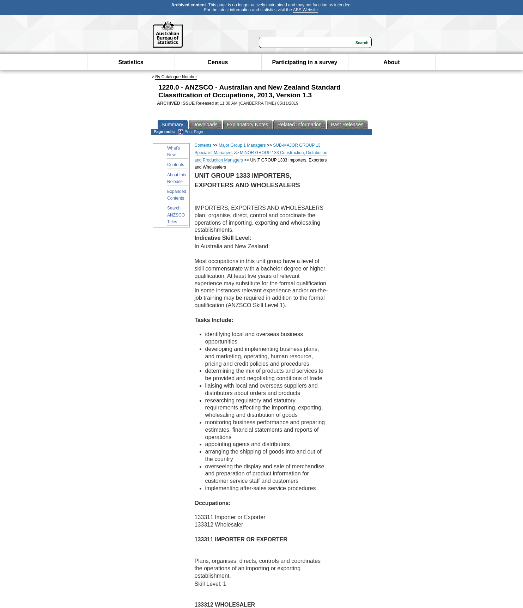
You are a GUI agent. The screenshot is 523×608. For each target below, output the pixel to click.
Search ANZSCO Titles (176, 215)
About (391, 62)
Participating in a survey (304, 62)
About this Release (176, 178)
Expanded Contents (176, 195)
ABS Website (305, 9)
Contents (175, 164)
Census (218, 62)
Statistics (130, 62)
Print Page (190, 131)
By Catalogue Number (176, 76)
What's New (173, 151)
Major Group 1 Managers (242, 145)
